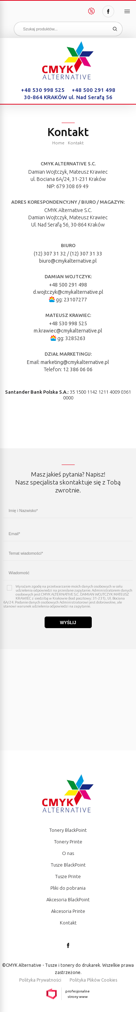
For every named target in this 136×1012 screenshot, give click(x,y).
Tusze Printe (68, 876)
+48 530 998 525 (43, 90)
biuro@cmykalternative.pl (68, 261)
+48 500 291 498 (93, 90)
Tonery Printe (68, 841)
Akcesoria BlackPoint (68, 899)
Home (58, 142)
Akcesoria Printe (68, 911)
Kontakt (68, 922)
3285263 (75, 338)
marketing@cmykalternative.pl (75, 362)
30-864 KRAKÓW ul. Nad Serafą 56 (68, 97)
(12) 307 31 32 (50, 254)
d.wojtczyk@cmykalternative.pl (68, 292)
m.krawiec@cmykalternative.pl (68, 331)
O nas (68, 853)
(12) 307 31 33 (86, 254)
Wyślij (68, 622)
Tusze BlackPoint (68, 864)
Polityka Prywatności (40, 980)
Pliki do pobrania (68, 887)
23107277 (75, 299)
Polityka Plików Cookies (93, 980)
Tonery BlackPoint (68, 830)
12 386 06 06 (77, 369)
